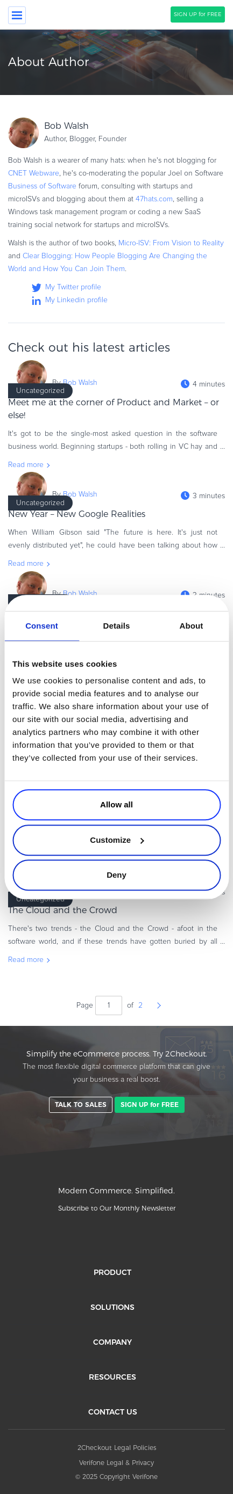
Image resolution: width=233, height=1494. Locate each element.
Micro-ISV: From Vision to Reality (171, 243)
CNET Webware (33, 173)
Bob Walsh (80, 383)
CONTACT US (112, 1412)
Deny (116, 874)
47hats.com (154, 199)
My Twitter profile (73, 287)
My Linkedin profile (76, 300)
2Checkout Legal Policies (116, 1448)
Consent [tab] (41, 625)
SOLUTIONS (112, 1307)
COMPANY (112, 1342)
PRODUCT (112, 1272)
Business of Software (42, 186)
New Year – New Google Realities (76, 514)
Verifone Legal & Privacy (116, 1463)
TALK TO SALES (81, 1105)
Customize (117, 839)
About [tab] (191, 625)
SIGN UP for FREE (198, 14)
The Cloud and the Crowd (62, 910)
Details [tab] (116, 625)
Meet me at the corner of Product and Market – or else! (113, 408)
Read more (26, 465)
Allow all (116, 804)
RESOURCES (112, 1377)
